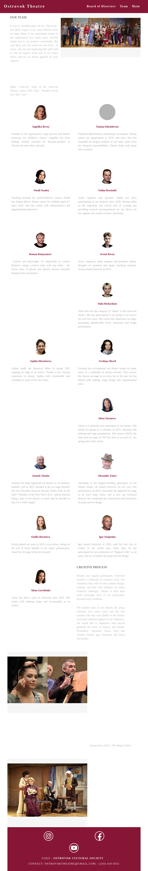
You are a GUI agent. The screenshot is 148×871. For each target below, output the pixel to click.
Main (136, 6)
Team (124, 6)
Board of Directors (101, 6)
